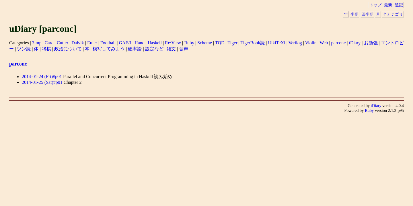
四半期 (367, 14)
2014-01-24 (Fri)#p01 (42, 76)
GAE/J (125, 42)
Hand (140, 42)
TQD (220, 42)
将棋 (46, 48)
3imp (37, 42)
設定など (154, 48)
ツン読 (24, 48)
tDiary (355, 42)
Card (49, 42)
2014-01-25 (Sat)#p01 (42, 82)
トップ (375, 5)
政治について (68, 48)
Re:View (173, 42)
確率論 (135, 48)
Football (108, 42)
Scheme (204, 42)
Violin (311, 42)
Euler (92, 42)
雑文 (171, 48)
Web (324, 42)
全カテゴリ (393, 14)
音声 (183, 48)
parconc (338, 42)
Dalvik (77, 42)
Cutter (62, 42)
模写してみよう (109, 48)
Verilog (295, 42)
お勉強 (371, 42)
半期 (354, 14)
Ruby (189, 42)
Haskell (155, 42)
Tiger (232, 42)
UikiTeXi (276, 42)
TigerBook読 (253, 42)
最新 (388, 5)
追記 (399, 5)
